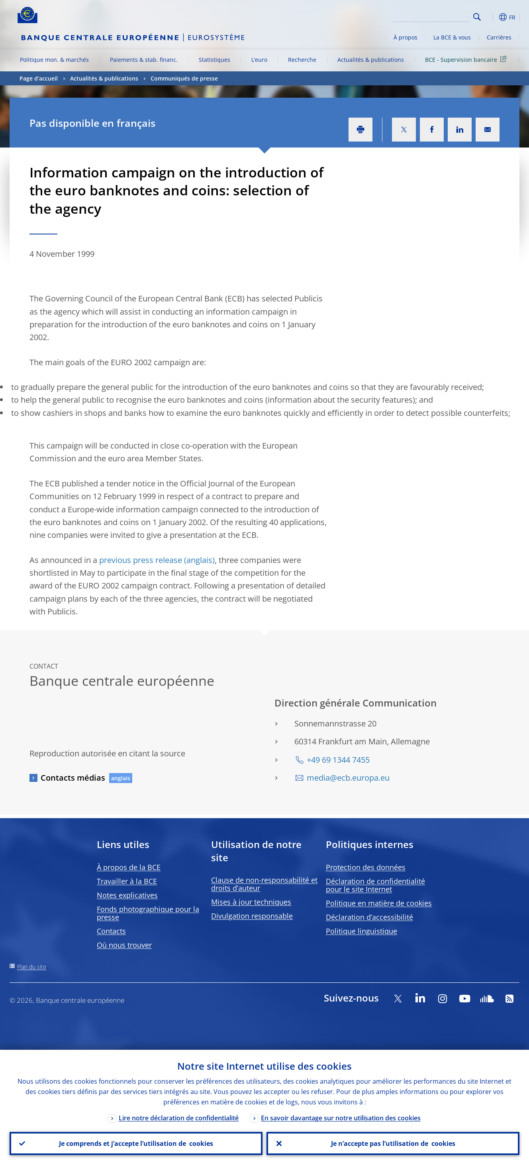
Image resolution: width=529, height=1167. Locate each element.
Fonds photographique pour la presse (148, 913)
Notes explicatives (127, 895)
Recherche (302, 59)
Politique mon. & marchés (54, 59)
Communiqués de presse (184, 78)
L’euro (259, 59)
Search (477, 17)
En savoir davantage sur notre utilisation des (341, 1118)
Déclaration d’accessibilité (369, 917)
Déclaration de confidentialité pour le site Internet (375, 885)
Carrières (499, 37)
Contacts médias (73, 777)
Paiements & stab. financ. (144, 59)
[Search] (430, 16)
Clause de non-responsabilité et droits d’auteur (264, 884)
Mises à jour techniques (251, 902)
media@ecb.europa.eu (348, 777)
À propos (405, 37)
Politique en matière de (379, 903)
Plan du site (31, 966)
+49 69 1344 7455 (338, 759)
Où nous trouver (124, 945)
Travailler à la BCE (127, 881)
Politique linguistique (361, 931)
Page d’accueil (39, 78)
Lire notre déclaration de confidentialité (179, 1118)
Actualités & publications (370, 59)
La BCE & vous (452, 37)
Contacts (111, 931)
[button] (491, 17)
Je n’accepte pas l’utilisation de (393, 1143)
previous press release (140, 560)
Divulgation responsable (252, 916)
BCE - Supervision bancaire (467, 59)
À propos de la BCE (129, 867)
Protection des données (366, 867)
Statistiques (214, 59)
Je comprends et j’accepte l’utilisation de (136, 1143)
